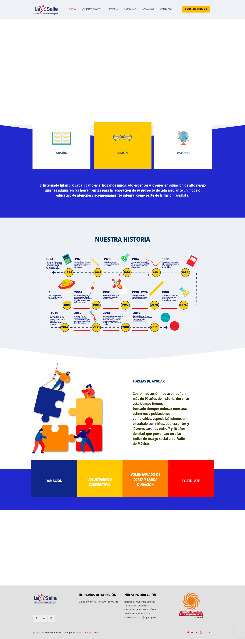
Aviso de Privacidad (87, 632)
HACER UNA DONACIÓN (196, 9)
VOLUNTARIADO (99, 479)
